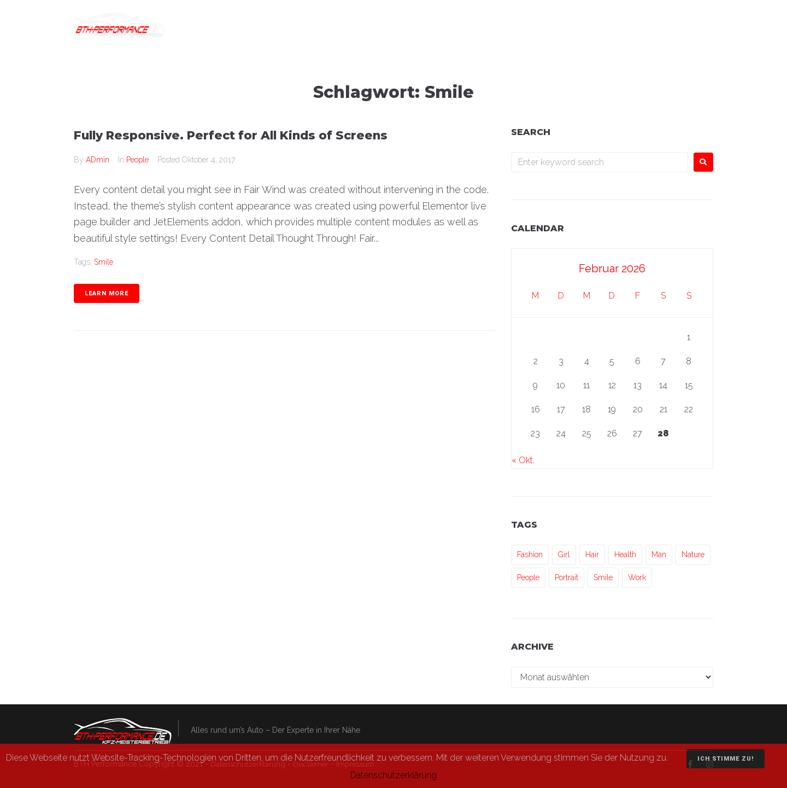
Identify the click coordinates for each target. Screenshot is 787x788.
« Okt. (523, 460)
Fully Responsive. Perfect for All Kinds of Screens (248, 135)
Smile (103, 262)
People (137, 159)
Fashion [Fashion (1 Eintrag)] (530, 554)
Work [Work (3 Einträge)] (637, 577)
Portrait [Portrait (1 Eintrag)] (566, 577)
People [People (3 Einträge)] (528, 577)
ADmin (97, 159)
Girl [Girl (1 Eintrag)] (564, 554)
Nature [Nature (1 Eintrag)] (693, 554)
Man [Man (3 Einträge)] (658, 554)
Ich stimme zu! (725, 758)
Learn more (106, 293)
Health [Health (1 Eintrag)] (625, 554)
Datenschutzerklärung (393, 775)
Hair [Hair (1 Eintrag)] (592, 554)
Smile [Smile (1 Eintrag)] (603, 577)
